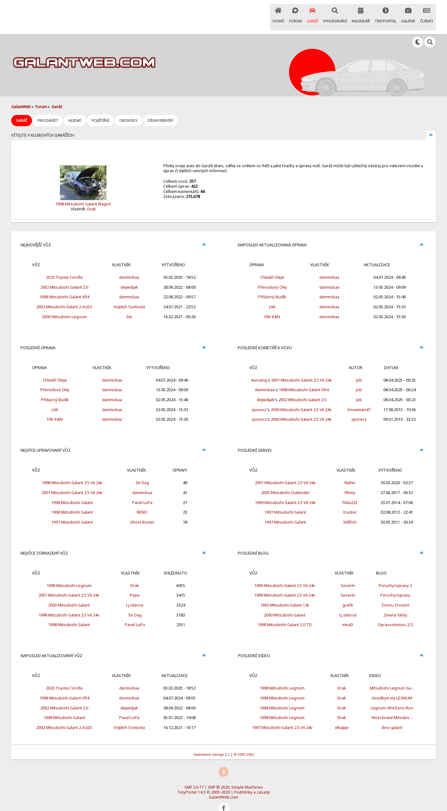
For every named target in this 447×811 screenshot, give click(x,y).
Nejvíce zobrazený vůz (44, 542)
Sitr (129, 306)
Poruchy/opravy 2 (395, 575)
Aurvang (259, 369)
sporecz (259, 399)
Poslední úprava (37, 337)
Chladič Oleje (55, 369)
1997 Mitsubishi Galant (72, 511)
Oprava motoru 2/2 (395, 614)
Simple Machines (247, 776)
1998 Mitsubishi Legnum (69, 575)
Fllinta (350, 482)
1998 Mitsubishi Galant (72, 492)
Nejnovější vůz (35, 234)
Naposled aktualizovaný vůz (51, 645)
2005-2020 (220, 781)
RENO (142, 501)
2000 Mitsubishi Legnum (64, 306)
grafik (347, 594)
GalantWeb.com (223, 786)
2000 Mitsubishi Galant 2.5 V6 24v (301, 399)
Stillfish (350, 511)
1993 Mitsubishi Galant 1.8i (284, 594)
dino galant (392, 717)
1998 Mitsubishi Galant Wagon (83, 193)
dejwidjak (129, 276)
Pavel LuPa (142, 492)
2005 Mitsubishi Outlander (285, 482)
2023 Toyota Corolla (64, 266)
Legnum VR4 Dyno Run (392, 697)
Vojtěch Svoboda (129, 296)
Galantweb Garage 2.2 (211, 743)
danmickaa (129, 266)
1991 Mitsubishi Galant (285, 501)
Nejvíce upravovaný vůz (45, 439)
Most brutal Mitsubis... (392, 707)
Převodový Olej (54, 379)
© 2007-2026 (244, 743)
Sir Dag (142, 472)
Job (359, 369)
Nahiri (350, 472)
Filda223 (349, 492)
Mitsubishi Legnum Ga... (392, 677)
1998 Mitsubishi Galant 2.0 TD (284, 614)
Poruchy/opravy (395, 584)
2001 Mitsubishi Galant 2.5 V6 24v (72, 482)
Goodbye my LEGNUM (392, 687)
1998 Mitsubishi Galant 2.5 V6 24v (72, 472)
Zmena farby (395, 604)
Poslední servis (255, 439)
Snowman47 (358, 399)
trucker (350, 501)
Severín (348, 575)
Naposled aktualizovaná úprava (272, 234)
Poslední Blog (253, 542)
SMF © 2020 (218, 776)
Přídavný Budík (55, 389)
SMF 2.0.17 (194, 776)
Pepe (135, 584)
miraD (347, 614)
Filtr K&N (55, 408)
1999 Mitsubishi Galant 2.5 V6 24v (285, 492)
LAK (55, 399)
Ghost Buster (142, 511)
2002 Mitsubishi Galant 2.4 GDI (64, 296)
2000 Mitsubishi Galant (69, 594)
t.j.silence (134, 594)
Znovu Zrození (395, 594)
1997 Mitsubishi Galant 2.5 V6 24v (282, 717)
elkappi (342, 717)
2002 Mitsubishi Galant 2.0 (64, 276)
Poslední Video (254, 645)
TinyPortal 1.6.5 (191, 781)
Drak (91, 198)
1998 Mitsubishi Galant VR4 (64, 286)
